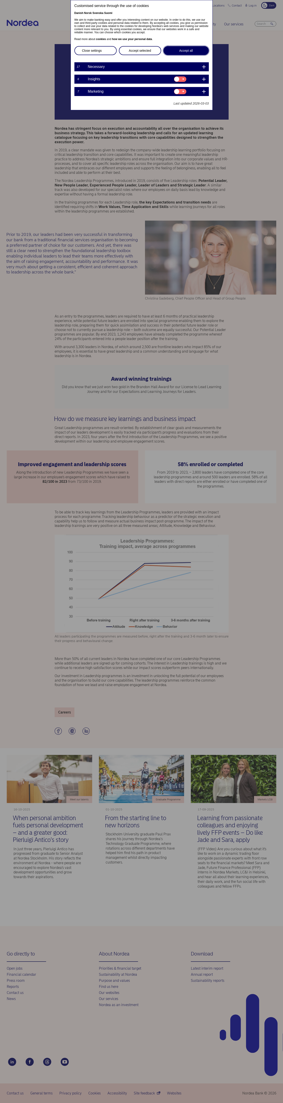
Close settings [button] (92, 50)
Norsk (88, 13)
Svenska (97, 13)
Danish (78, 13)
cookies (101, 39)
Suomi (108, 13)
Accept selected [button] (140, 50)
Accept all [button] (186, 50)
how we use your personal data (132, 39)
